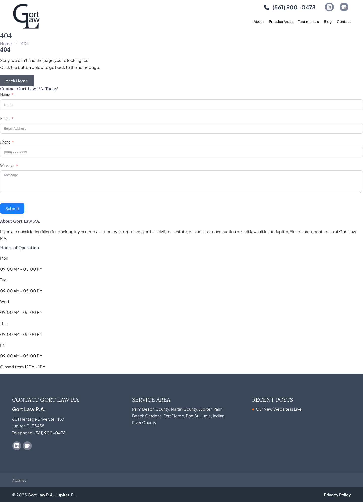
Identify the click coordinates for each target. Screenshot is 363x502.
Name (5, 94)
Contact (344, 21)
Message (7, 166)
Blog (328, 21)
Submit (12, 208)
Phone (5, 142)
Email (5, 118)
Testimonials (308, 21)
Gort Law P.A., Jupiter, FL (52, 494)
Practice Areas (281, 21)
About (259, 21)
